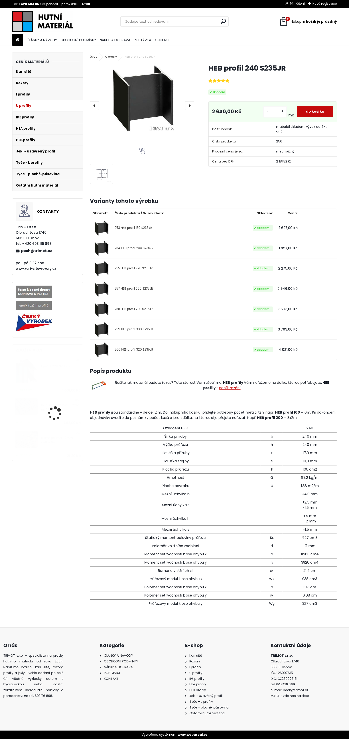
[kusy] (275, 112)
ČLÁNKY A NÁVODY (42, 40)
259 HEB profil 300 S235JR (134, 329)
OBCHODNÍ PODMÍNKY (78, 40)
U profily (111, 57)
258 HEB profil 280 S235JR (134, 309)
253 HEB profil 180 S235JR (133, 228)
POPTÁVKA (142, 40)
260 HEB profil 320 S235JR (134, 349)
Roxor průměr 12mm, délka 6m (57, 440)
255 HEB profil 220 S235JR (134, 268)
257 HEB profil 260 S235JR (134, 288)
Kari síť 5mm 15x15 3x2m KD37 (60, 407)
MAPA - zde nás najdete (290, 696)
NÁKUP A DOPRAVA (115, 40)
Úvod (93, 57)
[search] (223, 21)
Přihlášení (297, 3)
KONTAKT (162, 40)
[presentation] (94, 105)
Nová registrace (324, 3)
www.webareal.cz (192, 734)
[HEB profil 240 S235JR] (142, 97)
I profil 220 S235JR (55, 366)
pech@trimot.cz (36, 250)
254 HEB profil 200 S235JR (134, 248)
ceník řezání (230, 387)
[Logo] (42, 21)
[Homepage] (17, 40)
